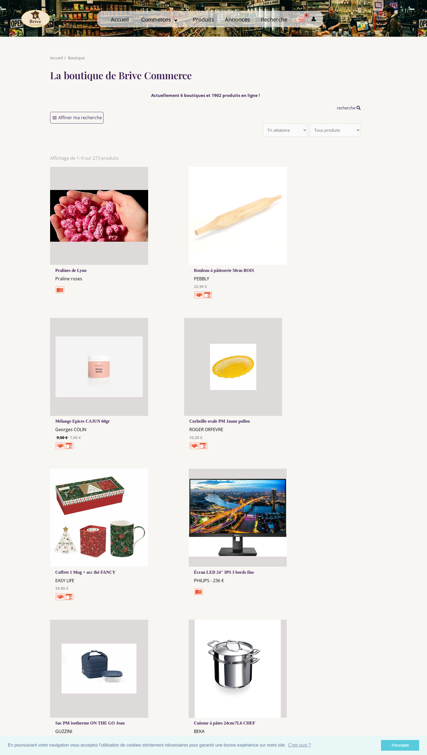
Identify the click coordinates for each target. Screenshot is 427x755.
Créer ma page (341, 713)
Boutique (76, 57)
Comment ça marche (341, 708)
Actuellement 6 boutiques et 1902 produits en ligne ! (205, 95)
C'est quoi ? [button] (299, 745)
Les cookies (171, 709)
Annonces (237, 19)
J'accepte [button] (400, 745)
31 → (213, 634)
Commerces (159, 20)
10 (184, 634)
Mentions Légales (171, 704)
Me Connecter (256, 708)
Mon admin (341, 718)
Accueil (120, 19)
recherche (347, 108)
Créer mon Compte (256, 713)
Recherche (274, 19)
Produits (203, 19)
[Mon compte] (313, 19)
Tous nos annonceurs (171, 714)
